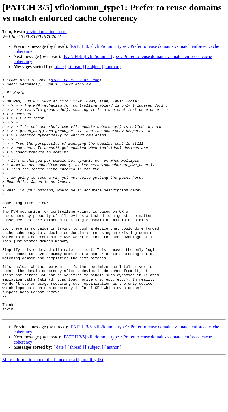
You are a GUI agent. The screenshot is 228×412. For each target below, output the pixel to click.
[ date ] (59, 66)
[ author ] (112, 66)
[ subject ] (94, 66)
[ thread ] (75, 66)
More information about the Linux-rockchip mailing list (52, 407)
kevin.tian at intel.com (46, 31)
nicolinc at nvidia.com (75, 80)
